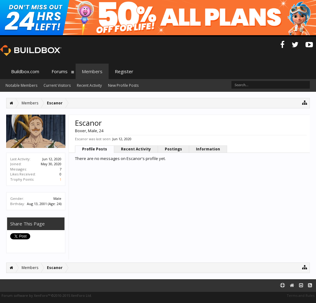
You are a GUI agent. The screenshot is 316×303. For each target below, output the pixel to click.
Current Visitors (57, 85)
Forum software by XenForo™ (47, 295)
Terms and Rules (300, 295)
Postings (173, 149)
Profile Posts (94, 149)
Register (124, 71)
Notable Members (21, 85)
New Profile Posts (123, 85)
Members (92, 71)
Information (208, 149)
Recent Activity (136, 149)
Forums (60, 71)
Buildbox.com (25, 71)
